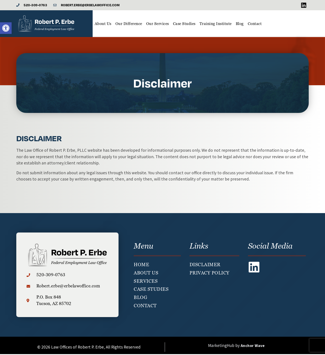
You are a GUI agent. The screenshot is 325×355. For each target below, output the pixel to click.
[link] (6, 28)
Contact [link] (255, 24)
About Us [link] (103, 24)
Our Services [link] (157, 24)
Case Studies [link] (184, 24)
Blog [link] (240, 24)
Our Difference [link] (128, 24)
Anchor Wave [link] (253, 346)
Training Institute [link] (216, 24)
